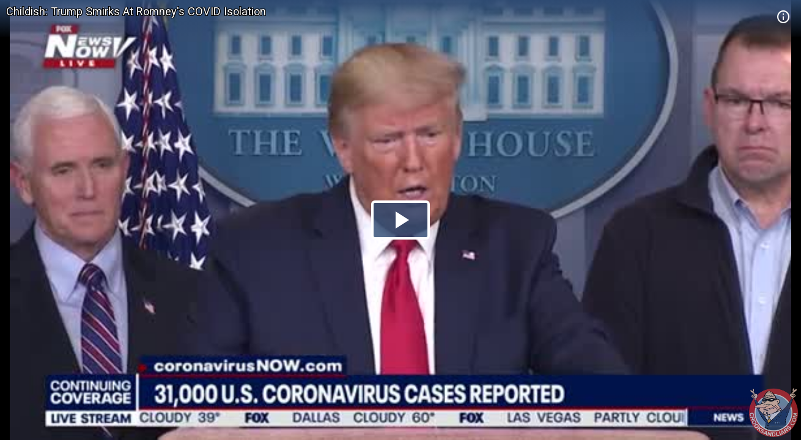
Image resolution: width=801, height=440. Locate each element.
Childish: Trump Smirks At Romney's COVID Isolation (136, 11)
